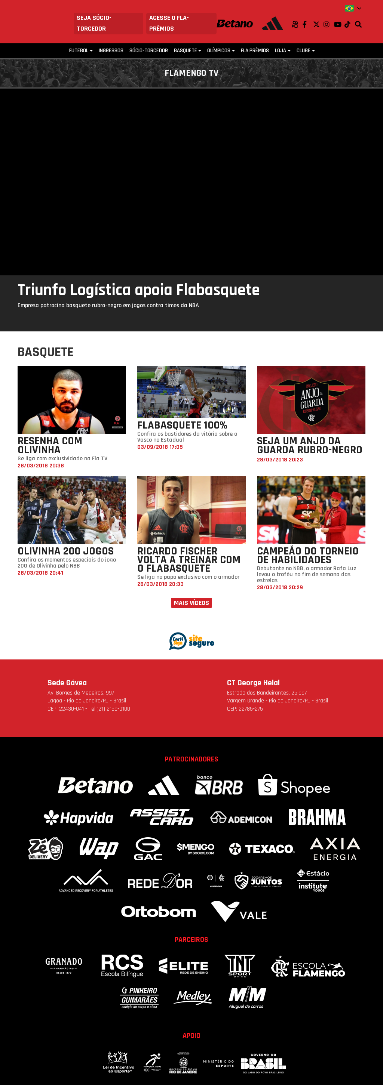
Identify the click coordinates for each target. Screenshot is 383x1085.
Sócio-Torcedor (148, 50)
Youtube (339, 24)
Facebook (308, 24)
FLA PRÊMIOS (255, 50)
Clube (303, 50)
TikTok (349, 24)
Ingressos (111, 50)
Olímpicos (218, 50)
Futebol (78, 50)
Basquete (185, 50)
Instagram (329, 24)
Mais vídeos (191, 603)
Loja (280, 50)
